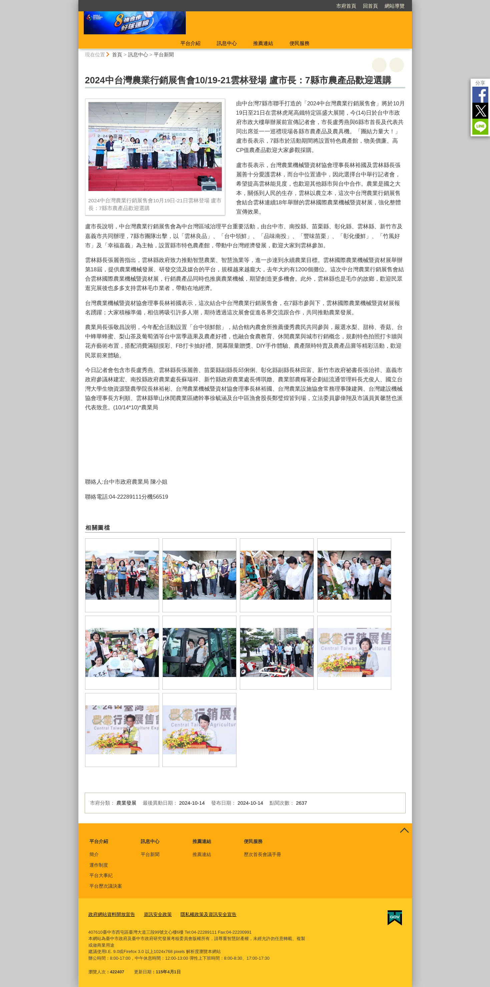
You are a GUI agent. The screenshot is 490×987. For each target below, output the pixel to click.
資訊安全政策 (153, 913)
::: (75, 3)
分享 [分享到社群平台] (480, 82)
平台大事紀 (101, 875)
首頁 (117, 54)
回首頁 (370, 6)
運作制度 (98, 865)
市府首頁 (346, 6)
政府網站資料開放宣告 (110, 913)
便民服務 (300, 43)
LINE (480, 127)
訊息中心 (227, 43)
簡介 (94, 854)
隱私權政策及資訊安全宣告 (201, 913)
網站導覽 (395, 6)
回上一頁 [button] (396, 65)
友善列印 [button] (379, 65)
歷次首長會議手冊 (262, 854)
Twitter (480, 111)
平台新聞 (164, 54)
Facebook (480, 95)
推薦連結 (263, 43)
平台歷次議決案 (105, 886)
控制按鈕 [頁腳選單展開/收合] (404, 830)
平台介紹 (190, 43)
